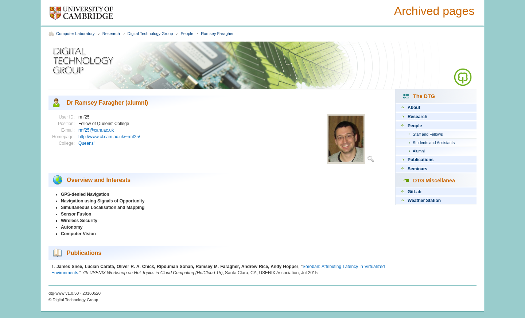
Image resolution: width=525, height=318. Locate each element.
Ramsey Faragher (217, 33)
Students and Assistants (434, 142)
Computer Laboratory (75, 33)
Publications (420, 159)
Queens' (86, 143)
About (414, 107)
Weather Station (424, 200)
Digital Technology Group (150, 33)
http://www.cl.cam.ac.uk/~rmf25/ (109, 136)
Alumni (419, 151)
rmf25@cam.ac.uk (96, 130)
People (186, 33)
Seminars (417, 168)
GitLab (414, 191)
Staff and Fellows (428, 134)
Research (111, 33)
